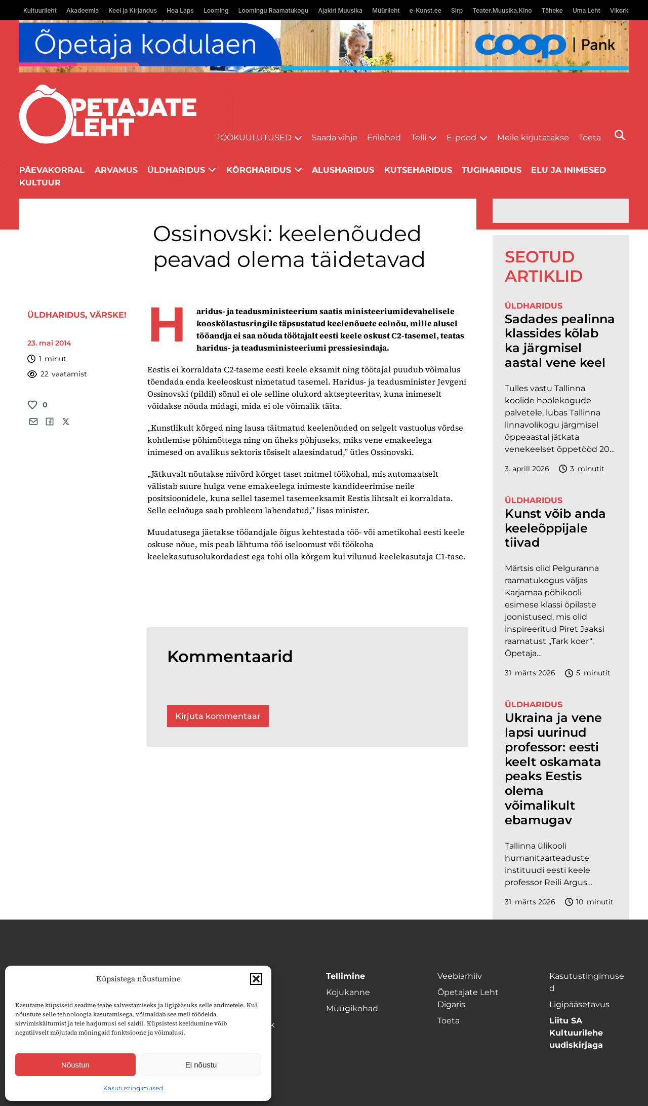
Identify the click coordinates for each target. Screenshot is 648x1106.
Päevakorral (52, 170)
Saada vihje (334, 137)
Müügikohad (352, 1008)
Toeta (590, 137)
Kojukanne (348, 992)
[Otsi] (620, 135)
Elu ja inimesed (568, 170)
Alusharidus (343, 170)
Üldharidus (176, 170)
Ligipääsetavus (579, 1004)
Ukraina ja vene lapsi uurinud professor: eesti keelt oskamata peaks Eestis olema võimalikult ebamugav (553, 769)
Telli (418, 137)
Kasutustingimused (133, 1088)
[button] (256, 979)
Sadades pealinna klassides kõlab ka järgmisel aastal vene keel (560, 341)
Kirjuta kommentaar (218, 716)
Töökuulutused (254, 137)
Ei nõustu (201, 1064)
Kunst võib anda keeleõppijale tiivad (555, 528)
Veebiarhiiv (459, 976)
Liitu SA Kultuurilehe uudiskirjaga (576, 1033)
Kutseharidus (418, 170)
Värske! (108, 315)
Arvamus (116, 170)
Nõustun (75, 1064)
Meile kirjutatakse (533, 137)
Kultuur (40, 182)
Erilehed (384, 137)
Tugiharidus (491, 170)
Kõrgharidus (258, 170)
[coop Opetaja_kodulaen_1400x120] (323, 46)
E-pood (461, 137)
